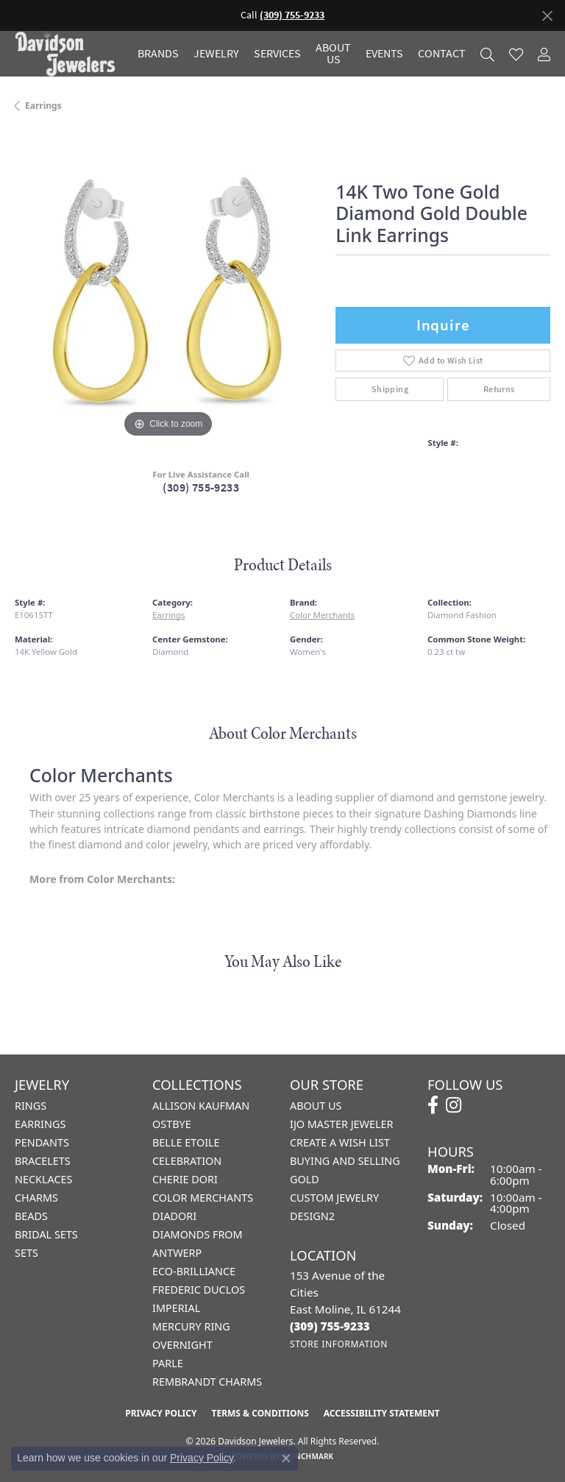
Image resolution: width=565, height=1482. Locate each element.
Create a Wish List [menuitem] (340, 1142)
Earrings (43, 105)
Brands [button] (158, 54)
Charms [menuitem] (36, 1198)
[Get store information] (339, 1344)
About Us (333, 53)
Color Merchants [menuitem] (202, 1198)
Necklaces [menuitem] (43, 1179)
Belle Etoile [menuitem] (186, 1142)
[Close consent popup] (286, 1458)
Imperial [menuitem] (176, 1308)
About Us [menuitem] (315, 1106)
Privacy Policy (160, 1413)
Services (277, 54)
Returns (499, 389)
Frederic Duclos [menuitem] (198, 1290)
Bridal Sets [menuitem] (46, 1234)
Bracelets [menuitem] (43, 1161)
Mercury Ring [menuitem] (191, 1326)
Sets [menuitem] (26, 1253)
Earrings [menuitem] (40, 1124)
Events (384, 54)
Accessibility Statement (382, 1413)
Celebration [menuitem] (186, 1161)
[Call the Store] (330, 1326)
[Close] (547, 16)
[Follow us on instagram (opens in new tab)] (453, 1105)
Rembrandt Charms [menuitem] (207, 1382)
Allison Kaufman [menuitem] (200, 1106)
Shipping (390, 389)
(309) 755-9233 (201, 487)
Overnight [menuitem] (182, 1345)
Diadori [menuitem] (174, 1216)
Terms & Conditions (259, 1413)
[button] (487, 54)
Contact (442, 54)
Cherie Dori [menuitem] (185, 1179)
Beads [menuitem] (31, 1216)
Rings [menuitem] (30, 1106)
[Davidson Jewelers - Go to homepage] (68, 54)
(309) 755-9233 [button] (292, 15)
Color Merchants (322, 614)
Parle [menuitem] (167, 1363)
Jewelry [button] (216, 54)
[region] (168, 288)
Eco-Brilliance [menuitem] (193, 1271)
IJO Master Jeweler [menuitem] (341, 1124)
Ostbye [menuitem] (171, 1124)
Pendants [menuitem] (42, 1142)
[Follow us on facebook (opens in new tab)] (432, 1105)
